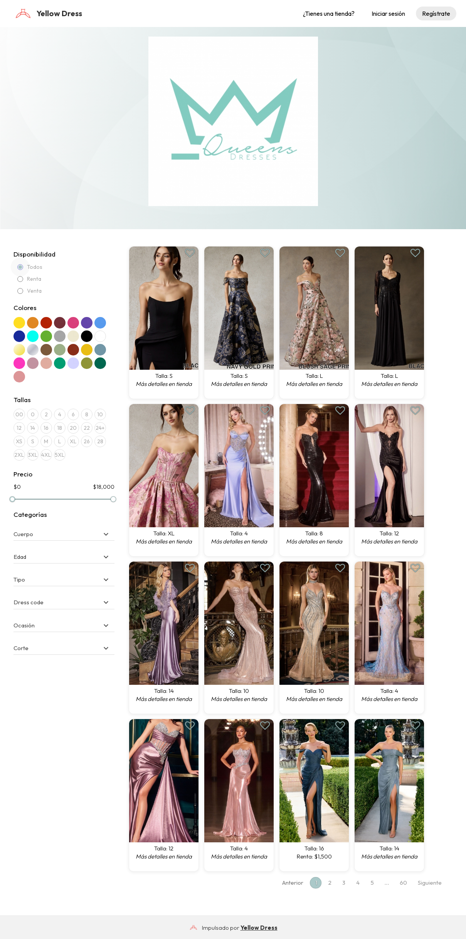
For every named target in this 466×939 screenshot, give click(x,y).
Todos (29, 266)
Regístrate (436, 13)
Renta (29, 278)
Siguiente (430, 882)
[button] (62, 534)
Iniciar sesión (388, 13)
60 (403, 882)
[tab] (64, 530)
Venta (29, 290)
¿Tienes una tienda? (329, 13)
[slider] (12, 499)
